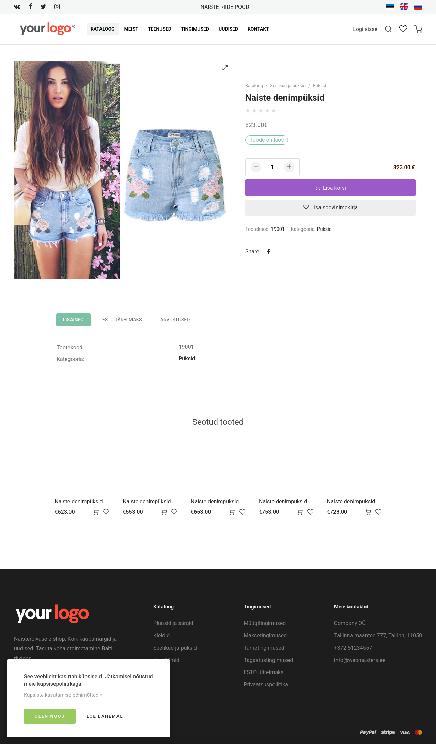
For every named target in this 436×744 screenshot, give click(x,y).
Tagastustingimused (268, 660)
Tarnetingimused (264, 648)
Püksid (319, 85)
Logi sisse (365, 29)
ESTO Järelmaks (122, 319)
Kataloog (254, 85)
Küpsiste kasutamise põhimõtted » (63, 695)
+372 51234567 (353, 648)
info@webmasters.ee (360, 660)
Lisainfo (73, 319)
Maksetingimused (265, 635)
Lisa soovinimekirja (330, 207)
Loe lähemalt (106, 716)
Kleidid (161, 635)
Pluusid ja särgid (173, 623)
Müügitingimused (265, 623)
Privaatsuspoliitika (266, 684)
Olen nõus (50, 716)
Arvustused (175, 319)
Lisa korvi (330, 188)
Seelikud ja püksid (288, 85)
